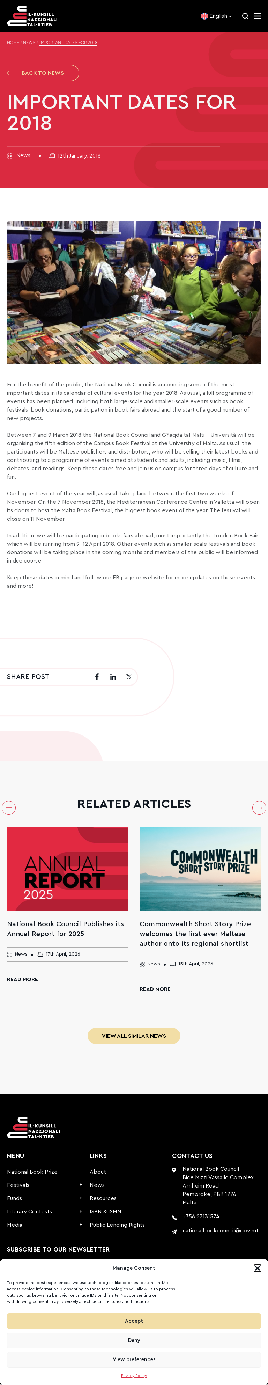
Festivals (18, 1186)
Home (13, 43)
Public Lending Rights (117, 1225)
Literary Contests (29, 1212)
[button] (257, 1268)
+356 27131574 (201, 1217)
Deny (134, 1340)
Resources (103, 1199)
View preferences (134, 1359)
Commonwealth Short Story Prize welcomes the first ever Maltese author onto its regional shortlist (195, 934)
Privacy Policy (134, 1375)
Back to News (35, 73)
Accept (134, 1321)
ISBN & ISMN (105, 1212)
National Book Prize (32, 1172)
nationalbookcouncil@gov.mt (221, 1231)
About (98, 1172)
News (29, 43)
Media (14, 1225)
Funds (14, 1199)
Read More (22, 980)
